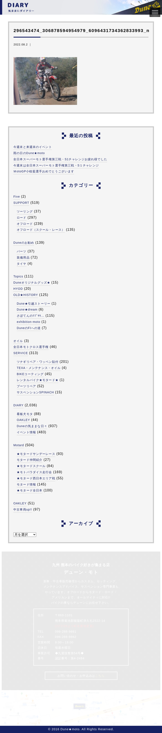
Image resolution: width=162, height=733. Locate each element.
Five (16, 196)
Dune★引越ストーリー (34, 303)
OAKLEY (23, 420)
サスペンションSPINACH (35, 392)
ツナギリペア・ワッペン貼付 (37, 361)
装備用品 (23, 257)
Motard (18, 445)
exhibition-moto (29, 322)
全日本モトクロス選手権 (30, 347)
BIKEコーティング (30, 374)
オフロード (25, 223)
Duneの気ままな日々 (32, 426)
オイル (18, 341)
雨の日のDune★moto (29, 153)
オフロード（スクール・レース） (41, 229)
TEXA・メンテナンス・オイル (39, 368)
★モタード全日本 (29, 490)
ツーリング (25, 211)
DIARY (18, 405)
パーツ (21, 251)
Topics (18, 276)
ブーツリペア (26, 386)
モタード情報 (26, 484)
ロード (21, 217)
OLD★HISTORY (26, 295)
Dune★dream (27, 309)
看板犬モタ (25, 414)
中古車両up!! (22, 509)
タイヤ (21, 263)
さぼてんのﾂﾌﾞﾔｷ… (30, 315)
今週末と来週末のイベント (32, 147)
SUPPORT (21, 202)
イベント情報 (26, 432)
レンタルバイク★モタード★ (37, 380)
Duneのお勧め (23, 242)
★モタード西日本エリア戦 (36, 478)
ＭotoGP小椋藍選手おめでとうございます (43, 171)
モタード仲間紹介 (29, 459)
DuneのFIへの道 (29, 328)
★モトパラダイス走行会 (34, 472)
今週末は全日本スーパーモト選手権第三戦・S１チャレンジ (56, 165)
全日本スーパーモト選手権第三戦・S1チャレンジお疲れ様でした (60, 159)
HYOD (18, 288)
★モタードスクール (31, 466)
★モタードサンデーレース (36, 454)
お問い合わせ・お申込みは (80, 675)
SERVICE (20, 353)
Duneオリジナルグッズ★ (31, 282)
